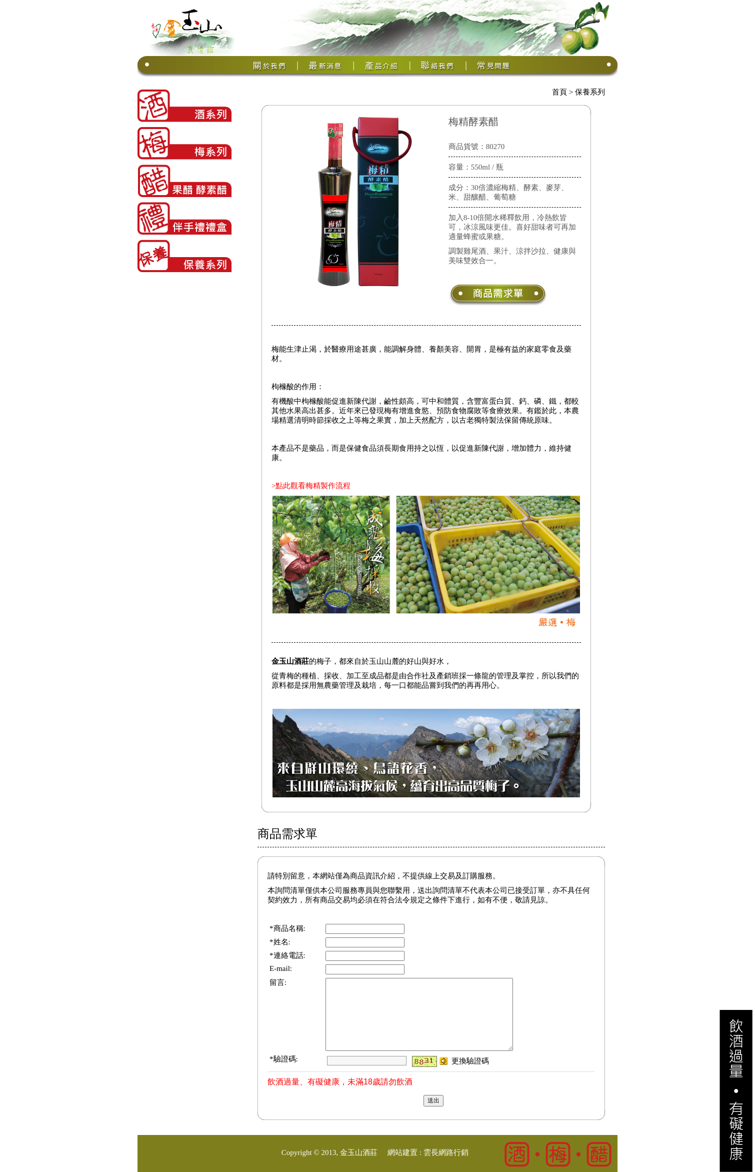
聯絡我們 (438, 66)
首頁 (559, 92)
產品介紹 (382, 66)
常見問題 (494, 66)
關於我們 (270, 66)
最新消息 (326, 66)
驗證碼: (286, 1059)
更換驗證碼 (470, 1061)
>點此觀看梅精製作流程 (311, 486)
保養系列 (590, 92)
